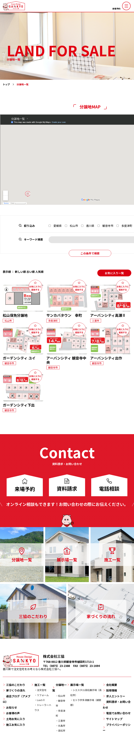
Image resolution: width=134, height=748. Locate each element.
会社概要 (111, 685)
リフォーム (43, 695)
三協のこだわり (15, 685)
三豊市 (61, 720)
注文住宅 (41, 690)
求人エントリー (115, 696)
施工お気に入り (15, 725)
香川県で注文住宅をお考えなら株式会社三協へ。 (32, 667)
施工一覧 (39, 685)
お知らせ (11, 707)
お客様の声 (13, 713)
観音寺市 (105, 226)
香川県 (87, 226)
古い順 (30, 272)
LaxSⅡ (41, 700)
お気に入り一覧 (114, 273)
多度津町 (124, 226)
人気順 (39, 272)
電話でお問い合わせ (118, 713)
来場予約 (116, 8)
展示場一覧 (77, 685)
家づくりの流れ (15, 690)
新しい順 (20, 272)
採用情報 (111, 690)
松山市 (71, 226)
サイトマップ (114, 719)
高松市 (61, 730)
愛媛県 (55, 226)
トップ (6, 84)
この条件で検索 (90, 253)
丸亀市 (61, 725)
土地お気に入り (15, 719)
